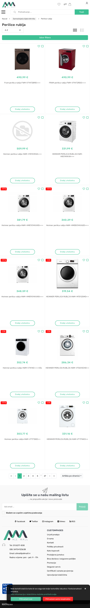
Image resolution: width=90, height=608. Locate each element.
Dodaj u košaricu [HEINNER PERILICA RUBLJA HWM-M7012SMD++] (67, 323)
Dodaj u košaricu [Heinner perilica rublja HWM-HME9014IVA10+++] (22, 323)
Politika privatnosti (55, 547)
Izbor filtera (45, 37)
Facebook (20, 521)
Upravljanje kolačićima (57, 575)
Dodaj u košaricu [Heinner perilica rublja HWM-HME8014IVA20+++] (67, 252)
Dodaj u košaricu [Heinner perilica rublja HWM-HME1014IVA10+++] (22, 252)
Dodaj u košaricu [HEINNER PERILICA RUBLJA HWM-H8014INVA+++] (67, 180)
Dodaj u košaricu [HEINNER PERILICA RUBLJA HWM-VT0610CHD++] (67, 394)
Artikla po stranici (71, 476)
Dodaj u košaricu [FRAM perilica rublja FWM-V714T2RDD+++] (67, 109)
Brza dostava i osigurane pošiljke (61, 559)
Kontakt (50, 543)
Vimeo (61, 521)
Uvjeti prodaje (53, 534)
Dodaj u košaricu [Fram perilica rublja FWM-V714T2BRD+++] (22, 109)
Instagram (47, 521)
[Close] (26, 599)
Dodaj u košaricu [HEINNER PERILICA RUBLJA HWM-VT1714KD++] (67, 465)
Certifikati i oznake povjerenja (60, 571)
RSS (72, 521)
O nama (50, 539)
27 (45, 476)
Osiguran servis (53, 567)
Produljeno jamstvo (55, 555)
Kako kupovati (53, 551)
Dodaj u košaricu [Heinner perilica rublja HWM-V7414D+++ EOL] (22, 394)
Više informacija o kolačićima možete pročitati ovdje (33, 594)
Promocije (51, 563)
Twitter (33, 521)
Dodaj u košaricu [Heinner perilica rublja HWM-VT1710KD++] (22, 465)
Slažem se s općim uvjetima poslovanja (24, 513)
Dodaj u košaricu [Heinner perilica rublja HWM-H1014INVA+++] (22, 180)
